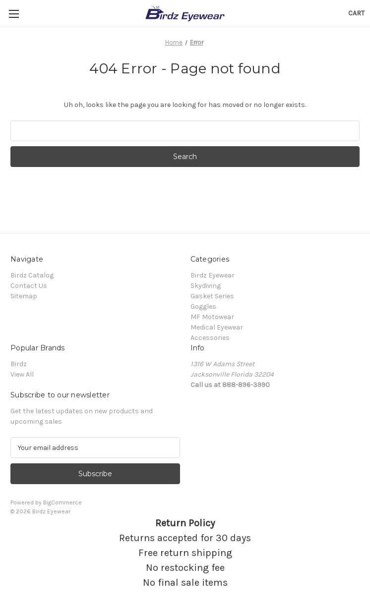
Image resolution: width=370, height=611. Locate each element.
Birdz (18, 364)
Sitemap (23, 296)
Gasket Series (212, 296)
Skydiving (205, 285)
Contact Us (28, 285)
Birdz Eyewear (212, 275)
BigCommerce (62, 502)
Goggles (203, 306)
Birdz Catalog (32, 275)
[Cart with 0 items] (356, 13)
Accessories (210, 337)
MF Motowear (212, 317)
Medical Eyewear (216, 327)
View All (22, 374)
